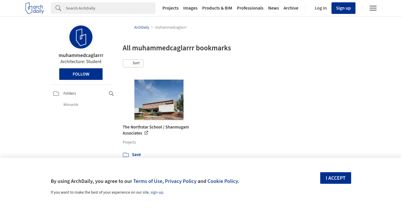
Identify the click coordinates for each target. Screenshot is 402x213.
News (273, 8)
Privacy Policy (181, 181)
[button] (133, 63)
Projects (170, 8)
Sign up (343, 8)
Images (190, 8)
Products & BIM (217, 8)
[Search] (110, 8)
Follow (81, 74)
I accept (335, 178)
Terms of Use (147, 181)
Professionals (250, 8)
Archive (291, 8)
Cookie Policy (223, 181)
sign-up (157, 192)
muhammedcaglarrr (81, 55)
